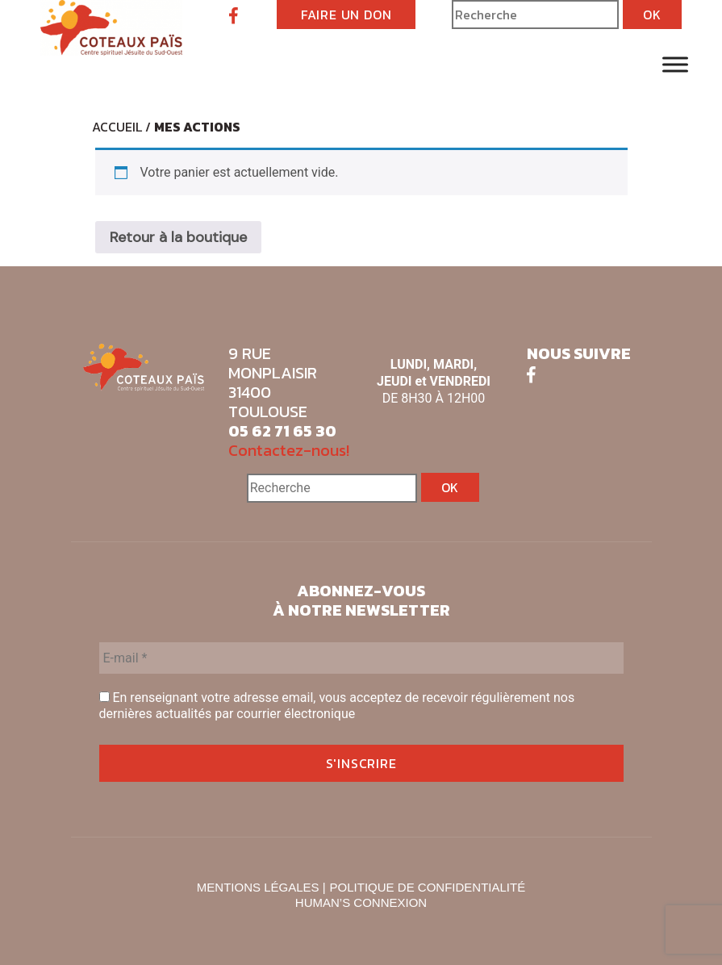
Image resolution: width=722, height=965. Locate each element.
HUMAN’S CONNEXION (361, 902)
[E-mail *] (361, 658)
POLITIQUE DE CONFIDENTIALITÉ (428, 887)
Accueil (117, 126)
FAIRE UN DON (346, 14)
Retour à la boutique (178, 237)
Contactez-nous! (288, 450)
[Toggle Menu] (675, 64)
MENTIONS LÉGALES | (261, 887)
